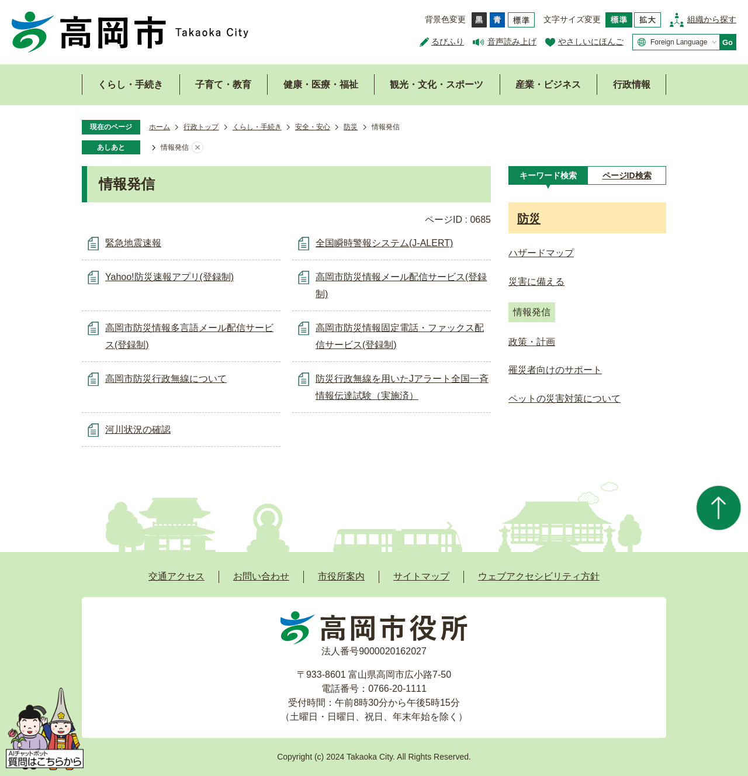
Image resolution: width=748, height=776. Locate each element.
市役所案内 (341, 576)
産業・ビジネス (548, 84)
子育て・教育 (223, 84)
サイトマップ (421, 576)
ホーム (159, 127)
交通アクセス (176, 576)
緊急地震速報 (133, 243)
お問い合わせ (261, 576)
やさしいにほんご (591, 41)
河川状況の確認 (138, 429)
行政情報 (631, 84)
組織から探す (711, 19)
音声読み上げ (511, 41)
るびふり (447, 41)
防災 (351, 127)
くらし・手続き (130, 84)
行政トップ (201, 127)
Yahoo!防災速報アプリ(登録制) (169, 277)
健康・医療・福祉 (320, 84)
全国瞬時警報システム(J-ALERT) (384, 243)
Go (727, 42)
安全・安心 (312, 127)
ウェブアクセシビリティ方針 (539, 576)
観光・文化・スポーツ (436, 84)
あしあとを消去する (197, 148)
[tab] (547, 175)
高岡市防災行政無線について (166, 379)
